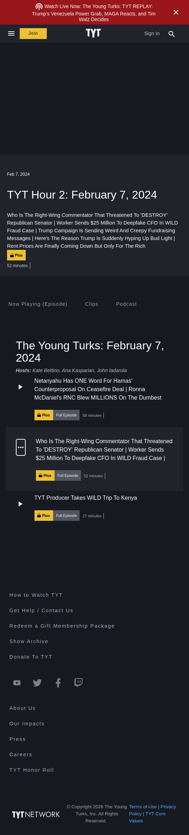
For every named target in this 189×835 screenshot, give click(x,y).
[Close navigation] (11, 34)
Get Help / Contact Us (42, 610)
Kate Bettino (45, 370)
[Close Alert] (176, 12)
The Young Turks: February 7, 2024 (90, 351)
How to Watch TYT (36, 595)
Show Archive (29, 641)
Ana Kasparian (78, 370)
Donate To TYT (31, 657)
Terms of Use (143, 806)
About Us (23, 708)
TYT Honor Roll (32, 770)
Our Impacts (27, 723)
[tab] (38, 304)
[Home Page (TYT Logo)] (94, 33)
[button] (94, 398)
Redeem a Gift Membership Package (62, 626)
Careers (21, 754)
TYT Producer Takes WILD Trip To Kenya (85, 498)
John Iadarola (112, 370)
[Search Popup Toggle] (171, 33)
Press (18, 739)
